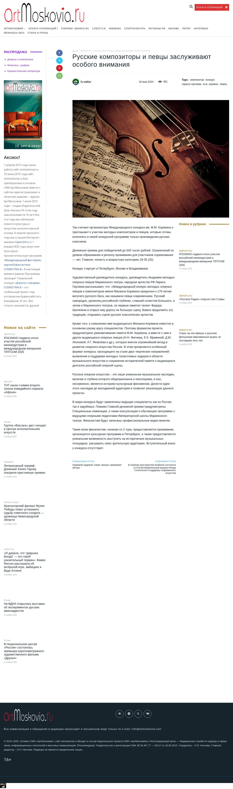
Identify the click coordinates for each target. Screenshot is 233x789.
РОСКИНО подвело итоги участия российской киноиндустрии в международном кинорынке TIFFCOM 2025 (22, 345)
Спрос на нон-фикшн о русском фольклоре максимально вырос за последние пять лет (200, 337)
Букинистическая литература (23, 71)
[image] (23, 114)
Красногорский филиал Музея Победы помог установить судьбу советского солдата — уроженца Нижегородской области (24, 512)
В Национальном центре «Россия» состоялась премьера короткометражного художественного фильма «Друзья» (24, 651)
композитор (197, 79)
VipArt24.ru (22, 242)
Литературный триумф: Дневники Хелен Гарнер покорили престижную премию (24, 469)
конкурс (210, 79)
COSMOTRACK (13, 287)
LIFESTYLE (9, 549)
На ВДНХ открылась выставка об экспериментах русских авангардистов (24, 607)
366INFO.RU (9, 334)
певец (223, 84)
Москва (7, 422)
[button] (191, 6)
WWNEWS (8, 462)
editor (87, 81)
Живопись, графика (18, 65)
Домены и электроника (20, 59)
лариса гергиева (191, 84)
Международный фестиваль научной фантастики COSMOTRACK (22, 264)
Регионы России (11, 502)
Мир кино (8, 381)
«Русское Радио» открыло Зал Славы (202, 299)
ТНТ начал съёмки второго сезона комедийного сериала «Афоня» (23, 389)
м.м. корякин (210, 84)
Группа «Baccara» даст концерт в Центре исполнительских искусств (25, 429)
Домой (75, 51)
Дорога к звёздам (27, 283)
